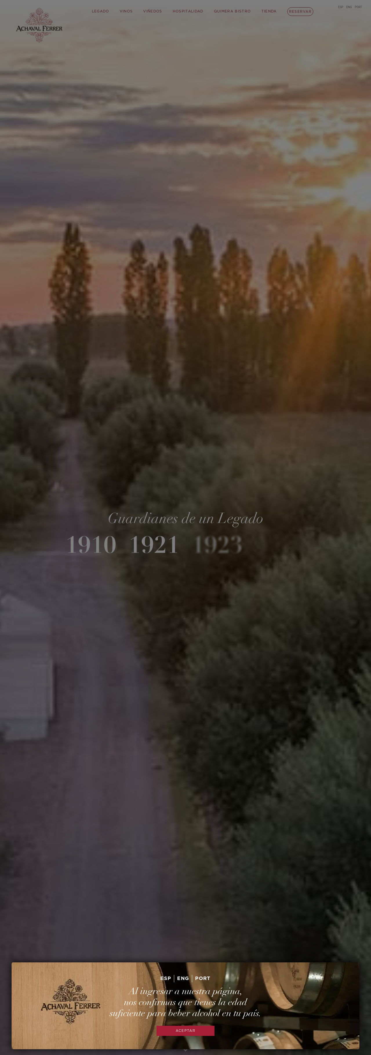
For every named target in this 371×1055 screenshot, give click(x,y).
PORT (202, 978)
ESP (165, 978)
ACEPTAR (185, 1030)
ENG (183, 978)
